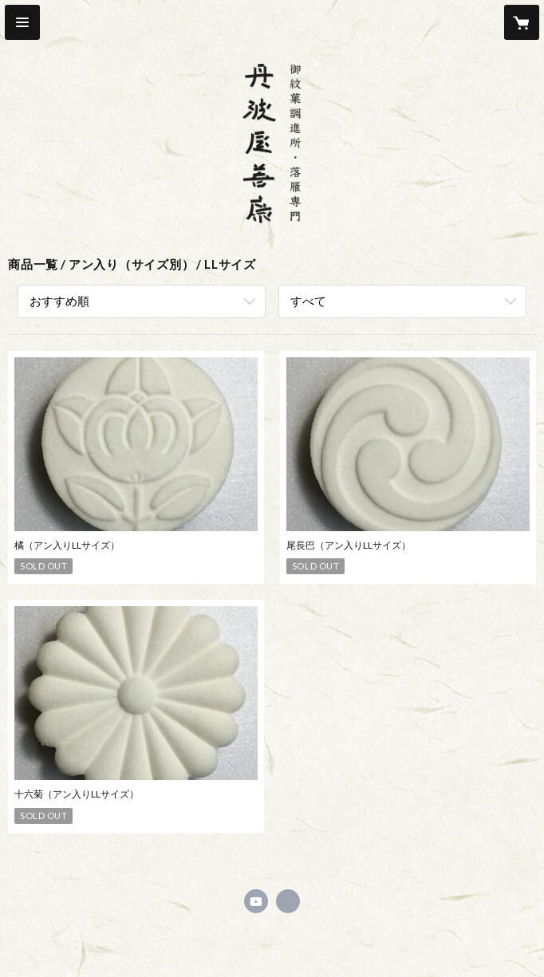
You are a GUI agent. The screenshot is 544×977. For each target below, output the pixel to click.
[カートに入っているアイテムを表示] (521, 22)
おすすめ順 (59, 300)
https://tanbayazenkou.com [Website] (288, 901)
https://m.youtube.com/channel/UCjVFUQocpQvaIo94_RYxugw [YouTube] (256, 901)
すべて (308, 300)
